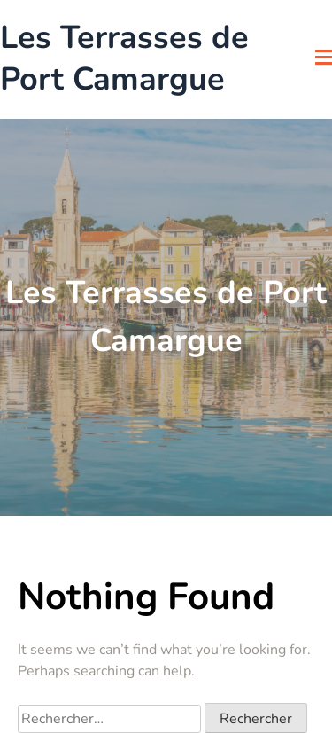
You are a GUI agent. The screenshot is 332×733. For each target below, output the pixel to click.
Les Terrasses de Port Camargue (124, 59)
